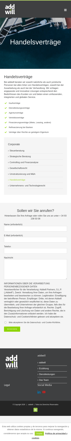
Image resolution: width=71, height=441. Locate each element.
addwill (42, 362)
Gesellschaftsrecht (18, 168)
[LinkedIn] (39, 392)
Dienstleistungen (47, 374)
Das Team (44, 380)
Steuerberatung (17, 151)
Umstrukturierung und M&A (22, 174)
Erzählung (44, 368)
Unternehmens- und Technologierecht (27, 185)
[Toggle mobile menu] (65, 10)
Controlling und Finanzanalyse (24, 162)
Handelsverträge (17, 180)
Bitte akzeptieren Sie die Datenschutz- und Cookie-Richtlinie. (35, 322)
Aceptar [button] (39, 434)
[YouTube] (43, 392)
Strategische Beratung (20, 156)
